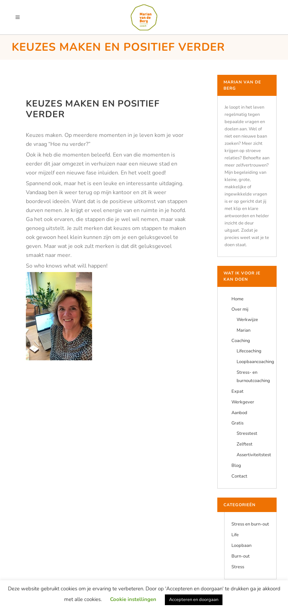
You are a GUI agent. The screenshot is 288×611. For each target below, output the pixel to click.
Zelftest (244, 444)
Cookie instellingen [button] (133, 599)
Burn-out (240, 556)
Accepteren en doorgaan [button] (193, 600)
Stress (237, 567)
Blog (236, 465)
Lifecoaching (249, 351)
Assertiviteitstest (254, 455)
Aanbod (239, 413)
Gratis (237, 423)
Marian (243, 330)
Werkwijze (247, 320)
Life (235, 535)
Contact (239, 476)
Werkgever (242, 402)
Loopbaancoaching (255, 362)
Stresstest (247, 433)
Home (237, 299)
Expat (237, 391)
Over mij (239, 309)
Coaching (240, 341)
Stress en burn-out (250, 524)
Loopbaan (241, 545)
